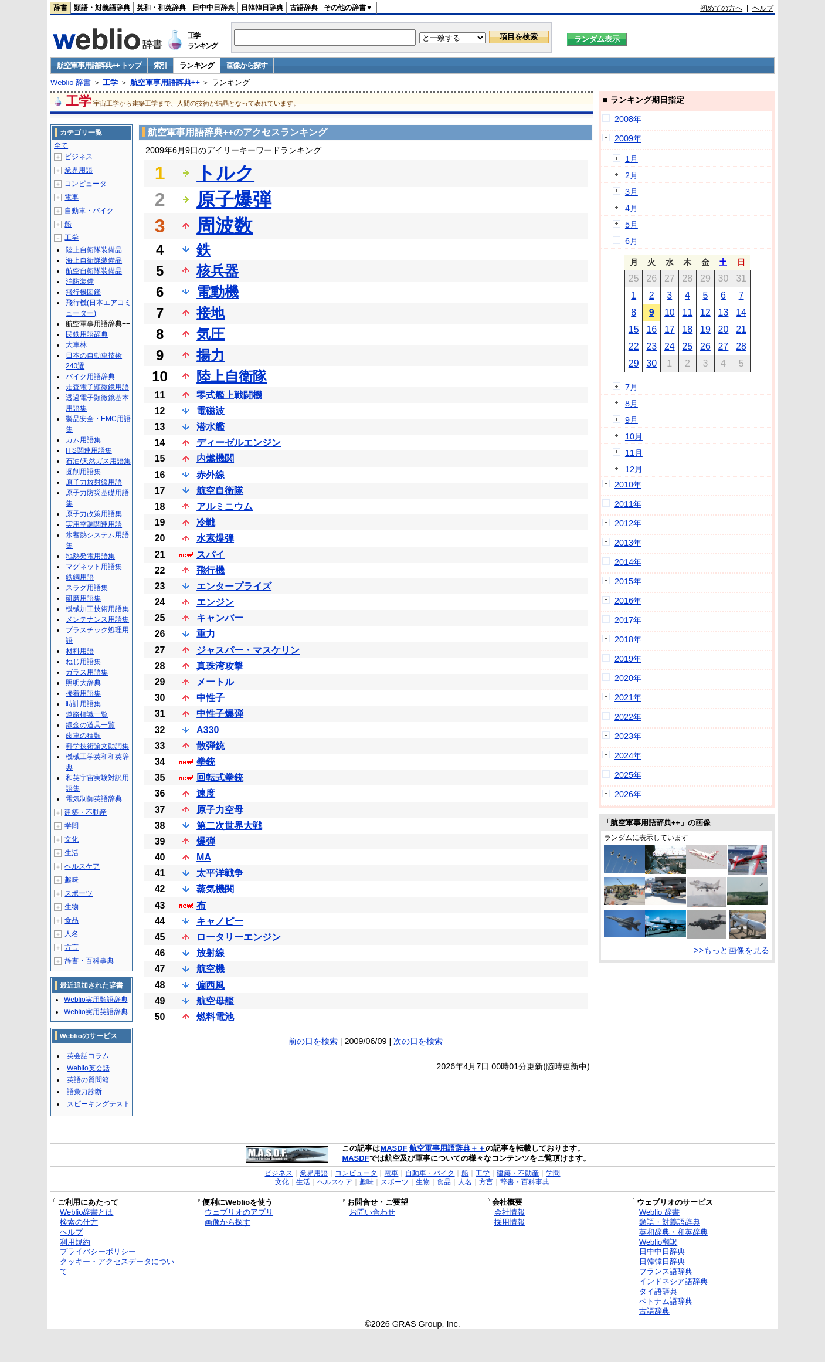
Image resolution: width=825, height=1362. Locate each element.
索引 (160, 65)
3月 (631, 191)
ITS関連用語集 (89, 450)
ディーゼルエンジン (238, 443)
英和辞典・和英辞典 (673, 1232)
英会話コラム (88, 1056)
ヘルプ (762, 8)
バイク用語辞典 (90, 376)
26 (705, 346)
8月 (631, 403)
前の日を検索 (313, 1041)
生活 (71, 853)
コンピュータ (85, 183)
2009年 (627, 138)
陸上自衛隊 (231, 376)
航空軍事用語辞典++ (165, 82)
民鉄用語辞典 (87, 334)
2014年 (627, 562)
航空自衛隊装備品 (94, 271)
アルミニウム (224, 506)
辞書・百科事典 (89, 961)
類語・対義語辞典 (102, 7)
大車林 (76, 345)
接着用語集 (83, 693)
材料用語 (80, 651)
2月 (631, 175)
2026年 (627, 794)
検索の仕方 (79, 1222)
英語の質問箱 (88, 1080)
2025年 (627, 775)
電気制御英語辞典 (94, 799)
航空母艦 (215, 1001)
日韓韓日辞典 (262, 7)
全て (61, 145)
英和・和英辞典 (161, 7)
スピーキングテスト (98, 1104)
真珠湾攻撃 (219, 666)
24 (669, 346)
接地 (210, 313)
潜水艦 (210, 427)
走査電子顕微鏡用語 (97, 387)
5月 (631, 224)
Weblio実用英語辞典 (95, 1012)
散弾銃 (210, 746)
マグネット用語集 (94, 567)
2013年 (627, 542)
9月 (631, 420)
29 (634, 363)
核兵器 (217, 271)
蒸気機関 (215, 889)
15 (634, 329)
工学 (110, 82)
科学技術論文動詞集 (97, 746)
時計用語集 (83, 704)
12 (705, 312)
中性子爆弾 (219, 714)
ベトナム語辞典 (665, 1301)
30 (651, 363)
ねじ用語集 (83, 662)
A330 (207, 730)
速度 (205, 793)
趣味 (71, 880)
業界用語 (78, 170)
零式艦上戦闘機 (229, 395)
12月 (634, 469)
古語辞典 (304, 7)
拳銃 (205, 762)
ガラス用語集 (87, 672)
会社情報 (509, 1212)
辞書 (60, 7)
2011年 (627, 504)
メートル (215, 682)
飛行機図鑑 (83, 292)
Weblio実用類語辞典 (95, 999)
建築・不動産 (85, 812)
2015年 (627, 581)
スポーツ (78, 893)
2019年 (627, 658)
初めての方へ (721, 8)
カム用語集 (83, 440)
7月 (631, 387)
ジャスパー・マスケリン (248, 650)
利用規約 (75, 1242)
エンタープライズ (233, 586)
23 (651, 346)
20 (723, 329)
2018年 (627, 639)
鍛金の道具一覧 (90, 725)
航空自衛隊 (219, 491)
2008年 (627, 119)
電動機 (217, 292)
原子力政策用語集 (94, 514)
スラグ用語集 (87, 588)
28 (741, 346)
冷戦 (205, 522)
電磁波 (210, 411)
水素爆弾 (215, 538)
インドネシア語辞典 (673, 1281)
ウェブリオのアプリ (239, 1212)
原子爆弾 (233, 199)
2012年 (627, 523)
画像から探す (246, 65)
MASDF (393, 1148)
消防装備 (80, 281)
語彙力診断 (84, 1091)
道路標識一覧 (87, 714)
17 (669, 329)
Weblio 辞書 (70, 82)
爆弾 (205, 841)
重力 (205, 634)
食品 (71, 920)
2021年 (627, 697)
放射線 (210, 953)
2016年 (627, 600)
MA (203, 857)
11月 (634, 453)
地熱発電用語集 (90, 556)
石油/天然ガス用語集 (98, 461)
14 (741, 312)
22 (634, 346)
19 (705, 329)
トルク (225, 173)
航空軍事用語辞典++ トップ (99, 65)
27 (723, 346)
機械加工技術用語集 (97, 609)
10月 (634, 436)
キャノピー (219, 921)
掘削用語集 (83, 471)
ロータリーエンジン (238, 937)
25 (687, 346)
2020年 (627, 678)
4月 (631, 208)
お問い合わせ (372, 1212)
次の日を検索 (418, 1041)
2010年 (627, 484)
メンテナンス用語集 (97, 619)
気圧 (210, 334)
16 (651, 329)
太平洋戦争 (219, 873)
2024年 (627, 755)
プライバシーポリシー (98, 1251)
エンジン (215, 602)
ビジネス (78, 157)
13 (723, 312)
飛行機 (210, 570)
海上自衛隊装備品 (94, 260)
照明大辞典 (83, 683)
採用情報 (509, 1222)
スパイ (210, 555)
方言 (71, 947)
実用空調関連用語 (94, 524)
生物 (71, 907)
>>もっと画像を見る (731, 950)
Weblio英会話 (88, 1068)
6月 (631, 241)
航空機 (210, 969)
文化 (71, 839)
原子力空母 (219, 810)
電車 (71, 197)
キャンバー (219, 618)
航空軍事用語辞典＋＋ (447, 1148)
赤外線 (210, 475)
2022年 (627, 716)
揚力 (210, 355)
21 (741, 329)
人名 (71, 934)
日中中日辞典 (213, 7)
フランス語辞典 (665, 1271)
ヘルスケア (82, 866)
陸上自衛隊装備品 (94, 250)
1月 (631, 159)
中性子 (210, 698)
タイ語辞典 (658, 1291)
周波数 (224, 225)
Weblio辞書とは (86, 1212)
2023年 (627, 736)
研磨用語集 (83, 598)
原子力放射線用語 (94, 482)
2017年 (627, 620)
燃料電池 (215, 1017)
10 (669, 312)
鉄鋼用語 (80, 577)
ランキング (196, 65)
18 (687, 329)
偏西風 (210, 985)
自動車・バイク (89, 210)
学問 (71, 826)
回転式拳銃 (219, 777)
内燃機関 (215, 458)
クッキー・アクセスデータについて (117, 1266)
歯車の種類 (83, 735)
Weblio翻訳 (658, 1242)
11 (687, 312)
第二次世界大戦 (229, 826)
